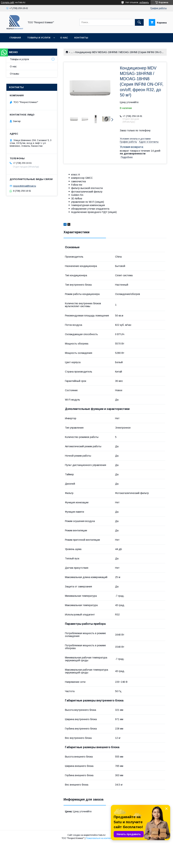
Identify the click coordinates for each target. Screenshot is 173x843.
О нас (64, 37)
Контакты (81, 37)
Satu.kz (102, 835)
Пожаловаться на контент (99, 838)
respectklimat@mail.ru (24, 186)
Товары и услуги (38, 37)
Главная (15, 37)
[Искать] (139, 22)
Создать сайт (7, 2)
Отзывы (14, 73)
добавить (144, 2)
